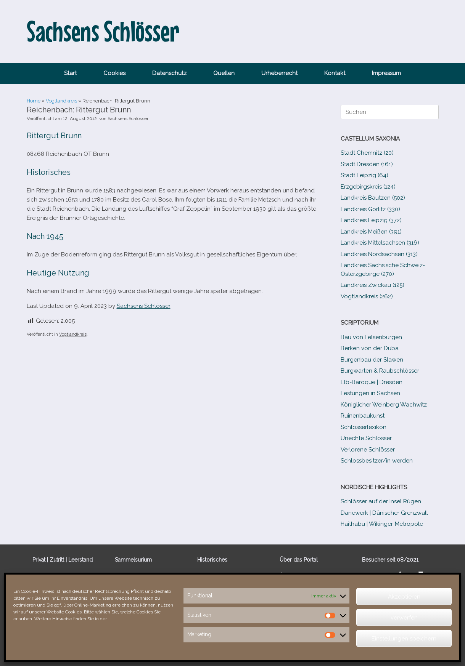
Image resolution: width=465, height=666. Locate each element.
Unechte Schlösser (366, 438)
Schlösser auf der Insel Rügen (381, 501)
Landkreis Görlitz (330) (370, 209)
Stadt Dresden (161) (367, 164)
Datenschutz (169, 73)
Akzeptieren (404, 596)
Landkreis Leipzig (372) (371, 220)
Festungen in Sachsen (370, 393)
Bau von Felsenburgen (371, 337)
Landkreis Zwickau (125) (372, 285)
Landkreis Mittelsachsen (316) (380, 242)
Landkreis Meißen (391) (371, 231)
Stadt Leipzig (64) (364, 175)
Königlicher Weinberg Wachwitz (384, 404)
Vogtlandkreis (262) (367, 296)
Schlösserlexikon (363, 427)
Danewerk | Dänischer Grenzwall (384, 512)
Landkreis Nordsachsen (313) (379, 254)
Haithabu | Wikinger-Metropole (382, 523)
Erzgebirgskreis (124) (368, 186)
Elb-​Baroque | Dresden (371, 382)
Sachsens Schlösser (128, 118)
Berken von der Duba (370, 348)
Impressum (386, 73)
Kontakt (334, 73)
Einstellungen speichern (404, 638)
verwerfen (404, 617)
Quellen (224, 73)
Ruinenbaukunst (363, 415)
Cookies (114, 73)
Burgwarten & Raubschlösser (380, 370)
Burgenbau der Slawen (372, 359)
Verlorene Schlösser (368, 449)
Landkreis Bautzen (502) (373, 197)
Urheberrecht (279, 73)
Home (33, 101)
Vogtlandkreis (61, 101)
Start (70, 73)
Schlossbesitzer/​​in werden (377, 460)
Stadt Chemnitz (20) (367, 152)
